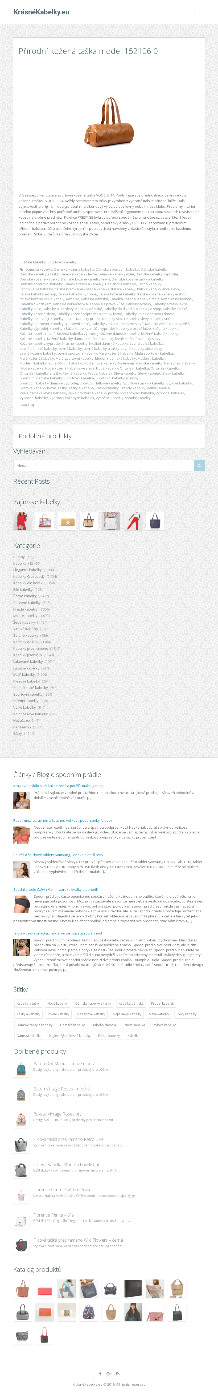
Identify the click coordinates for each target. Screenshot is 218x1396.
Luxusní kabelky (26, 668)
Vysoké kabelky (138, 397)
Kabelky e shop (148, 308)
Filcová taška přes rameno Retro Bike (68, 1139)
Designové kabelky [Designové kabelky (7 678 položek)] (91, 1014)
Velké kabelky (24, 707)
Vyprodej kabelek (170, 393)
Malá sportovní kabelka (154, 353)
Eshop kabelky (149, 284)
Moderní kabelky (151, 358)
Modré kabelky (25, 615)
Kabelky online (63, 318)
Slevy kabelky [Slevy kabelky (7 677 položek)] (186, 1014)
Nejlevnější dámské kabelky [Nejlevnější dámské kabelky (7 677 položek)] (70, 1035)
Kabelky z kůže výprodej (95, 328)
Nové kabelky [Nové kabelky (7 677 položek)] (57, 1003)
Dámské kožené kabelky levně (85, 279)
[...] (89, 797)
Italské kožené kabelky (117, 294)
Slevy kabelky (173, 373)
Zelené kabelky (25, 635)
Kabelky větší (179, 323)
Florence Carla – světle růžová (61, 1190)
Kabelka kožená (123, 298)
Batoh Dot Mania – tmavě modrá (64, 1063)
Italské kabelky (123, 289)
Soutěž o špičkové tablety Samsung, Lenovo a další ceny (58, 854)
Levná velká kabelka (146, 343)
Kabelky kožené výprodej (77, 313)
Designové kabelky (120, 284)
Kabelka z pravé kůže (106, 304)
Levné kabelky (70, 348)
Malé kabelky (35, 262)
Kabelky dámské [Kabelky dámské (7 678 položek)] (104, 1025)
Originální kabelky (165, 368)
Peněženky (22, 727)
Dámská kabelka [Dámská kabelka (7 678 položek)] (29, 1035)
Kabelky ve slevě (129, 323)
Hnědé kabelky (25, 609)
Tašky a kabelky (81, 388)
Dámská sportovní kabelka (117, 269)
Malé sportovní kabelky (74, 358)
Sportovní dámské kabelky (41, 378)
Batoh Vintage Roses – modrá (61, 1089)
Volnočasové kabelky (30, 714)
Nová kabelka (32, 368)
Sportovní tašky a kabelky (144, 383)
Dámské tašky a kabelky (84, 284)
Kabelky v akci (103, 323)
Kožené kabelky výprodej (40, 343)
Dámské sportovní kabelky (41, 284)
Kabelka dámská (94, 298)
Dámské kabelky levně (78, 274)
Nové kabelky (107, 368)
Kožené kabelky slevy (143, 338)
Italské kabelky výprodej (77, 294)
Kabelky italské (175, 308)
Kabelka (72, 298)
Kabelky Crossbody (29, 576)
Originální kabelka (134, 368)
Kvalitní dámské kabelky (108, 343)
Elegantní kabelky (27, 569)
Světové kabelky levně (38, 388)
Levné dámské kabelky (38, 348)
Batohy (19, 556)
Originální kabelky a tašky (40, 373)
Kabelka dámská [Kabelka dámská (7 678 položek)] (131, 1003)
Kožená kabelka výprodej (77, 333)
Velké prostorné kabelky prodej (93, 393)
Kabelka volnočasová (70, 304)
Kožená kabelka (166, 328)
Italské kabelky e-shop (38, 294)
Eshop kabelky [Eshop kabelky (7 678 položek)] (109, 1035)
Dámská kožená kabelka (74, 269)
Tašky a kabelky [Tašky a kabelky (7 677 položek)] (28, 1014)
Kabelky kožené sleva (37, 313)
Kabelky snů (160, 318)
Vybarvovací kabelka (137, 393)
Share (27, 405)
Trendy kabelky (132, 388)
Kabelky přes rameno (30, 648)
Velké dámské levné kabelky (43, 393)
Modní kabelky (70, 363)
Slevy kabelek (149, 373)
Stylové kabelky (179, 383)
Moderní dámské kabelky (115, 358)
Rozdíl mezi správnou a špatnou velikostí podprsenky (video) (62, 820)
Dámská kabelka (39, 269)
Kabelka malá (148, 298)
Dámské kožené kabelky (39, 279)
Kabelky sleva (113, 318)
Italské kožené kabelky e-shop (162, 294)
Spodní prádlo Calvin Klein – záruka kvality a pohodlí (55, 889)
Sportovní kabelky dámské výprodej (49, 383)
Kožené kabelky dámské (67, 338)
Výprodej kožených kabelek (72, 397)
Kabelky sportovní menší (70, 323)
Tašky (62, 388)
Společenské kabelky (30, 687)
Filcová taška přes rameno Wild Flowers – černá (78, 1240)
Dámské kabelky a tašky (39, 274)
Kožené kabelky (33, 338)
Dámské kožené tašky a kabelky (138, 279)
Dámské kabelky (154, 269)
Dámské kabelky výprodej (157, 274)
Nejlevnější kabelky (179, 363)
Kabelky (19, 563)
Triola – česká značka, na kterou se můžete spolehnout (57, 933)
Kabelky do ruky (26, 641)
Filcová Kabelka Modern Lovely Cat (66, 1165)
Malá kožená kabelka (116, 353)
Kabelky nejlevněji (34, 318)
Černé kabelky (25, 595)
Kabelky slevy (137, 318)
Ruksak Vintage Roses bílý (57, 1114)
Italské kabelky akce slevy (158, 289)
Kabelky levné (110, 313)
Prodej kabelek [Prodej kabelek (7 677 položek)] (162, 1003)
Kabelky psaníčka (27, 654)
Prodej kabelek (100, 373)
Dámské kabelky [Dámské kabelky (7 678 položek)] (72, 1025)
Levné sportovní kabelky (77, 353)
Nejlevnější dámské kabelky (140, 363)
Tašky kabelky (107, 388)
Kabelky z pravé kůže (133, 328)
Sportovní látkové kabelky (101, 383)
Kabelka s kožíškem (35, 304)
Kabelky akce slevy (58, 308)
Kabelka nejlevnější (176, 298)
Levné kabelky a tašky (101, 348)
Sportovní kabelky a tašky (116, 378)
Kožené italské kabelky (159, 333)
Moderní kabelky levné (38, 363)
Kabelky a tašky (138, 304)
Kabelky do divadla (119, 308)
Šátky (17, 733)
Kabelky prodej (88, 318)
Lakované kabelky (28, 661)
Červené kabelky (27, 602)
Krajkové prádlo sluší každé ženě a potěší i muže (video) (57, 785)
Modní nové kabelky (100, 363)
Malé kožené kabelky (37, 358)
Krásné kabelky (75, 343)
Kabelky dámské (88, 308)
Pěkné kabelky (74, 373)
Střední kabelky (26, 700)
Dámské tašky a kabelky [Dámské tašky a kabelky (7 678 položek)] (34, 1025)
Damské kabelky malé (116, 274)
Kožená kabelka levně (37, 333)
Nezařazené (23, 720)
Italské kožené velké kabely (42, 298)
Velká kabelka (158, 388)
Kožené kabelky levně (106, 338)
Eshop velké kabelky (36, 289)
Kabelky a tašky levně (170, 304)
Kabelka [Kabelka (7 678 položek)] (133, 1035)
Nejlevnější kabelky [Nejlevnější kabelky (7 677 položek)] (127, 1014)
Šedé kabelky (24, 622)
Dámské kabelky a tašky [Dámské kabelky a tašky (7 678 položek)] (93, 1003)
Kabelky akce (30, 308)
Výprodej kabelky (34, 397)
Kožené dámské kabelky (119, 333)
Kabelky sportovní (34, 323)
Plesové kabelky (26, 681)
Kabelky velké (156, 323)
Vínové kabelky (25, 628)
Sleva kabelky (125, 373)
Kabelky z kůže (62, 328)
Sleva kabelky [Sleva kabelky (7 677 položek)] (159, 1014)
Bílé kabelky (23, 589)
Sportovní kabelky (62, 262)
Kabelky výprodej (34, 328)
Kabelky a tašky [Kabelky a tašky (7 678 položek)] (28, 1003)
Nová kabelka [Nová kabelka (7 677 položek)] (135, 1025)
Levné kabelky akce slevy (141, 348)
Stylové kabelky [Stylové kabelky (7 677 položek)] (164, 1025)
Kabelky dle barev (28, 582)
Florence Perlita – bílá (53, 1215)
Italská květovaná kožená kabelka (82, 289)
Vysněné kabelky (110, 397)
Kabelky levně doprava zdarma (149, 313)
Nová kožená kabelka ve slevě (69, 368)
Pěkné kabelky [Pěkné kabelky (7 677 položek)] (58, 1014)
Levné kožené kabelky (38, 353)
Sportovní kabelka (79, 378)
